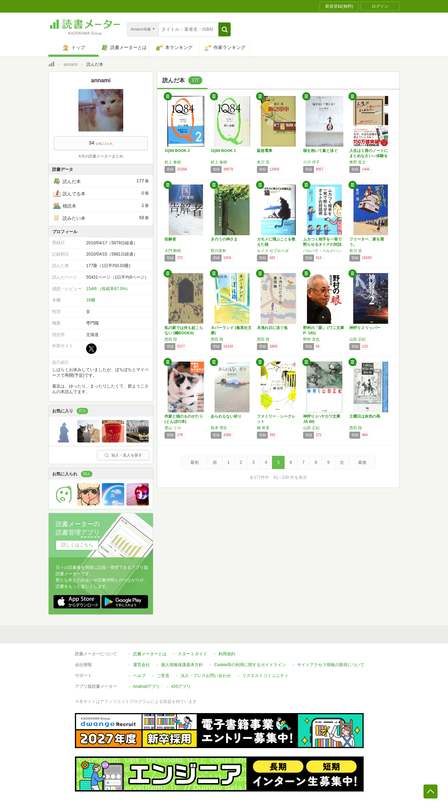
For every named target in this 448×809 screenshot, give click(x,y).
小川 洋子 (311, 162)
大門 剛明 (172, 251)
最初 (194, 462)
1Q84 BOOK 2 (177, 150)
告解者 (170, 239)
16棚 (90, 300)
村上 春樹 (172, 162)
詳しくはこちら (77, 545)
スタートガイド (192, 654)
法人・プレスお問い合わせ (206, 676)
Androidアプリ (146, 686)
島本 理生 (219, 428)
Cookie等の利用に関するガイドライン (250, 665)
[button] (224, 29)
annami (70, 64)
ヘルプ (139, 676)
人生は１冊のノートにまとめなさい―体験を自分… (368, 155)
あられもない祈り (226, 416)
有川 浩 (263, 162)
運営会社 (141, 665)
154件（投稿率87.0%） (108, 288)
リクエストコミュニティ (265, 676)
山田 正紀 (357, 339)
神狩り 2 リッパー (364, 328)
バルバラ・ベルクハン (322, 251)
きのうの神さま (224, 239)
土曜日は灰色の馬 (364, 416)
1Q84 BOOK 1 (223, 150)
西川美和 (218, 251)
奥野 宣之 (357, 162)
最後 (362, 462)
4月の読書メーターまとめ (100, 156)
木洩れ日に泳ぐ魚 (272, 328)
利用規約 (226, 654)
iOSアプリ (181, 686)
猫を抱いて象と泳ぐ (320, 150)
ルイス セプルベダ (273, 251)
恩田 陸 (170, 339)
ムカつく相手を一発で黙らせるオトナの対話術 (322, 244)
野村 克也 (311, 339)
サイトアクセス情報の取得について (330, 665)
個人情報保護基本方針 (182, 665)
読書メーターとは (150, 654)
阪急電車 (264, 150)
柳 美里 (263, 428)
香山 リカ (172, 428)
